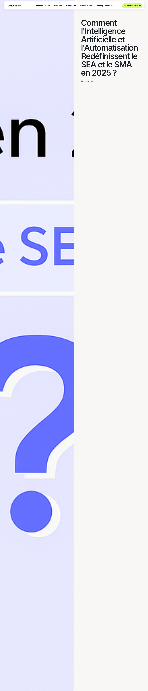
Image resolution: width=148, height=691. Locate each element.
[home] (14, 5)
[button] (43, 5)
